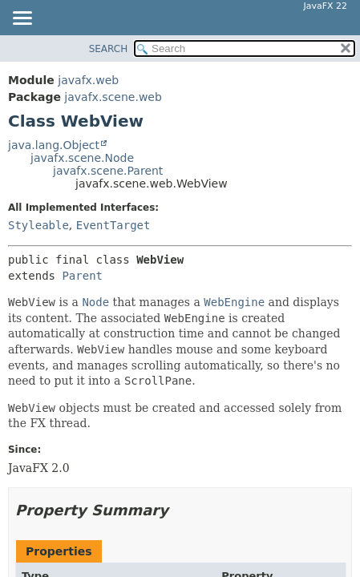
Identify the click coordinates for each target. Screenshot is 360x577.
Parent (82, 275)
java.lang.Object (53, 145)
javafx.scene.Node (82, 157)
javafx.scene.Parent (108, 170)
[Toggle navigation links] (21, 19)
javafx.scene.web (113, 97)
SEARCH (108, 48)
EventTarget (113, 225)
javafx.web (88, 80)
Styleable (38, 225)
